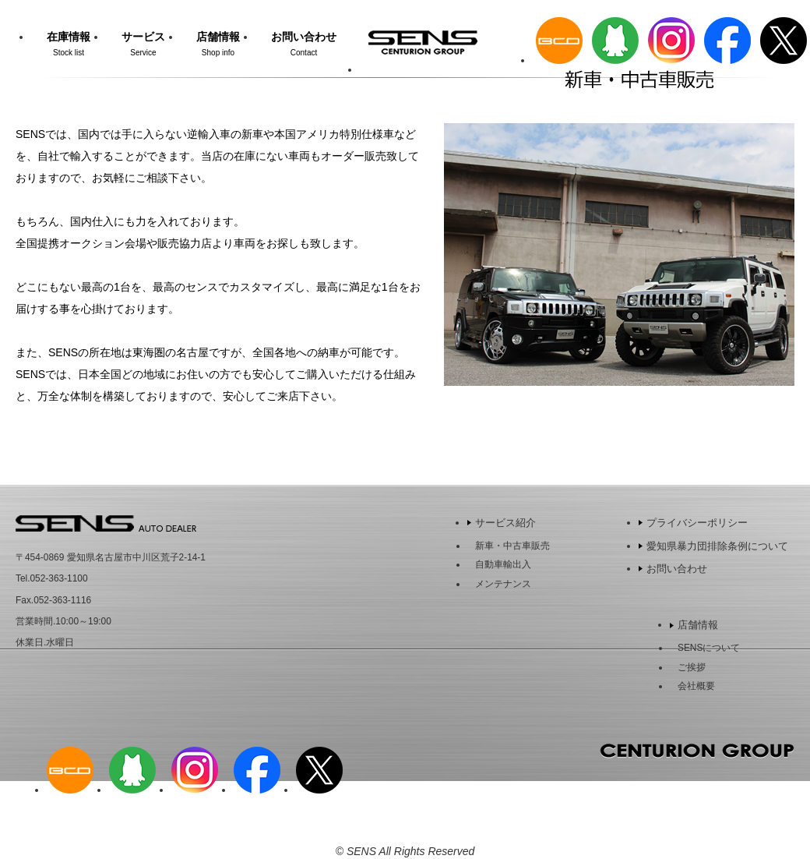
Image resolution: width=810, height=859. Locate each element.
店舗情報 (218, 43)
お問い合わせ (303, 43)
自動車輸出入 (503, 564)
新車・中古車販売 (512, 545)
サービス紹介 (505, 522)
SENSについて (709, 647)
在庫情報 (68, 43)
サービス (143, 43)
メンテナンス (503, 583)
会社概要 (696, 685)
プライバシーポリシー (697, 522)
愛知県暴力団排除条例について (717, 546)
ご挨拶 (692, 667)
